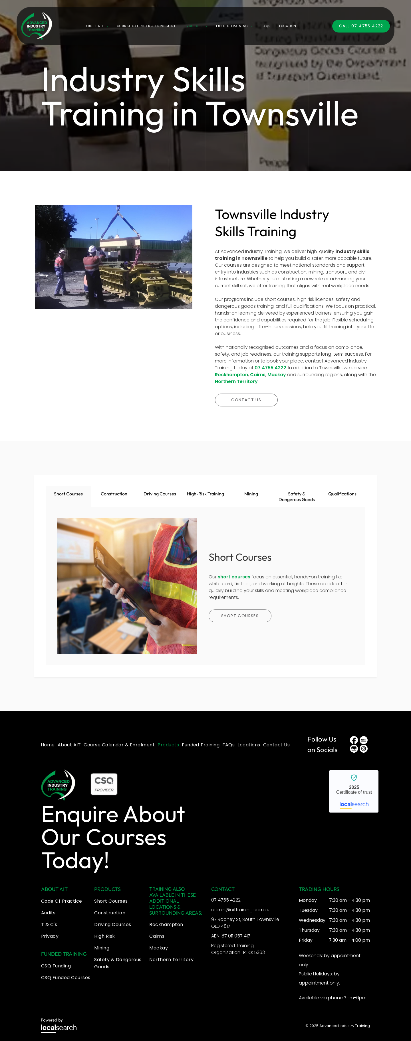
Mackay (276, 374)
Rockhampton (231, 374)
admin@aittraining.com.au (241, 906)
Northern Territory (236, 381)
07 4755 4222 (270, 367)
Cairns (257, 374)
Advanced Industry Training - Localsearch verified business (353, 788)
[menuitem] (97, 30)
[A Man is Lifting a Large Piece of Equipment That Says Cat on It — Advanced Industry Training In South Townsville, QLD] (113, 276)
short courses (234, 575)
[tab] (68, 496)
